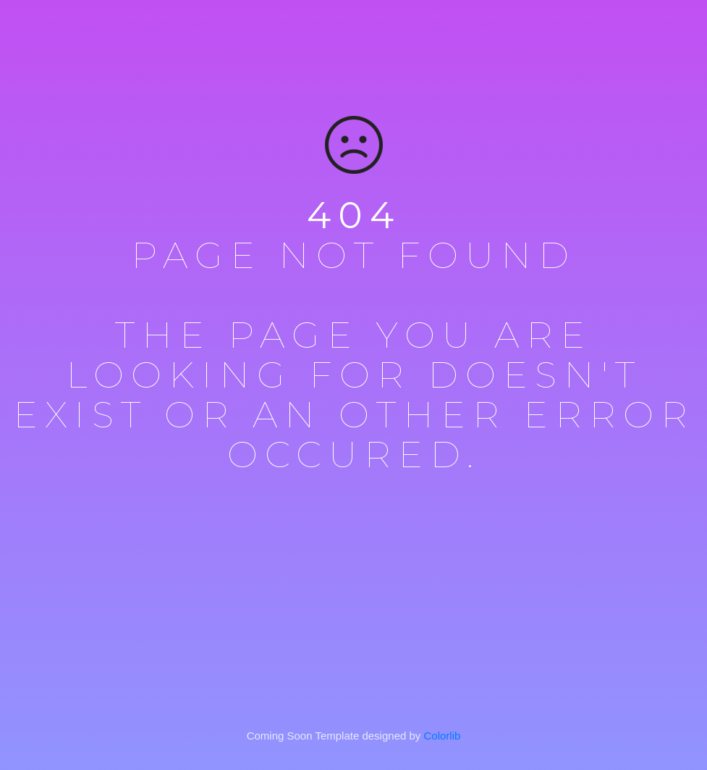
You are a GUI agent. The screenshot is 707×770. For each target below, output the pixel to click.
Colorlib (442, 735)
